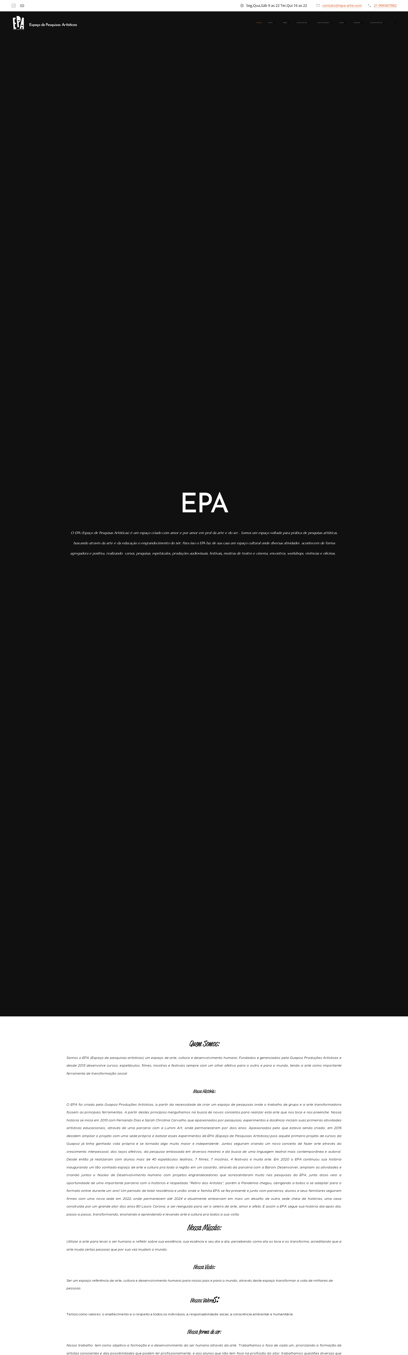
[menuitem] (283, 23)
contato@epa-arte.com (342, 5)
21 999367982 (385, 5)
